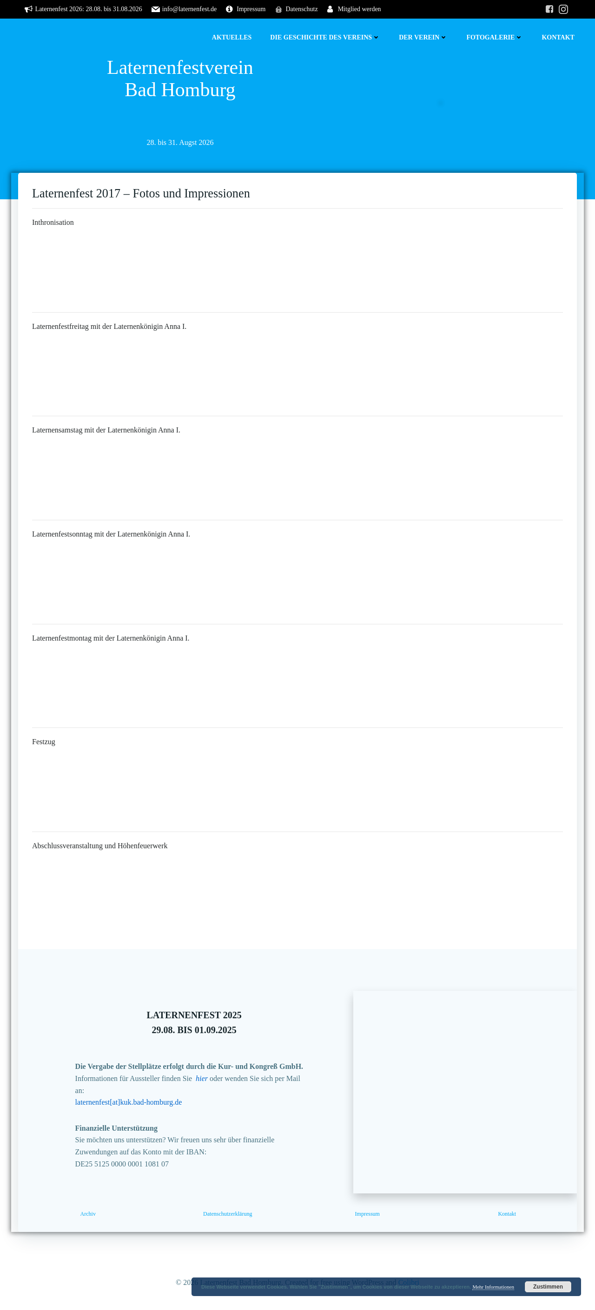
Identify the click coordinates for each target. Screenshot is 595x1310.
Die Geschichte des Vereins (325, 37)
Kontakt (558, 37)
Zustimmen (548, 1287)
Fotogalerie (494, 37)
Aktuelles (232, 37)
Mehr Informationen (493, 1287)
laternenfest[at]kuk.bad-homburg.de (128, 1102)
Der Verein (423, 37)
